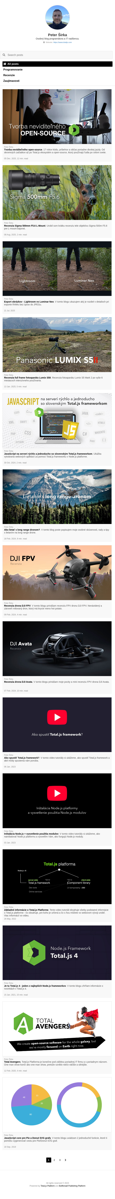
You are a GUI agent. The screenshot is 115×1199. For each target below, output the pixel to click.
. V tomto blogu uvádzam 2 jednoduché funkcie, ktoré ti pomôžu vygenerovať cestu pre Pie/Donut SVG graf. (55, 1139)
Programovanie (12, 69)
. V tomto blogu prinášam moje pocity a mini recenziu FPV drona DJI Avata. (56, 682)
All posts (11, 64)
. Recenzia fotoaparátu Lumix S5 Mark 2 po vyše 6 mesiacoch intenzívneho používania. (53, 379)
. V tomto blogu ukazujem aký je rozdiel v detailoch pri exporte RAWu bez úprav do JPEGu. (56, 303)
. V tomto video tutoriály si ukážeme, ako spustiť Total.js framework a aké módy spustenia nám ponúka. (57, 759)
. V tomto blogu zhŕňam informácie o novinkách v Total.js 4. (53, 987)
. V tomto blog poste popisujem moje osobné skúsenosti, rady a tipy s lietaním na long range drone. (56, 531)
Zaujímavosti (11, 80)
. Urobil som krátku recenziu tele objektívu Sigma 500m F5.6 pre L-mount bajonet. (55, 227)
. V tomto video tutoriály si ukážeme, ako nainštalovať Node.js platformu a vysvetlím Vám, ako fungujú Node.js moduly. (52, 835)
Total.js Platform (48, 1186)
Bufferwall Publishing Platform (72, 1186)
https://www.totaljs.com (62, 42)
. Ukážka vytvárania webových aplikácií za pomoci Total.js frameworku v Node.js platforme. (52, 455)
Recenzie (9, 75)
